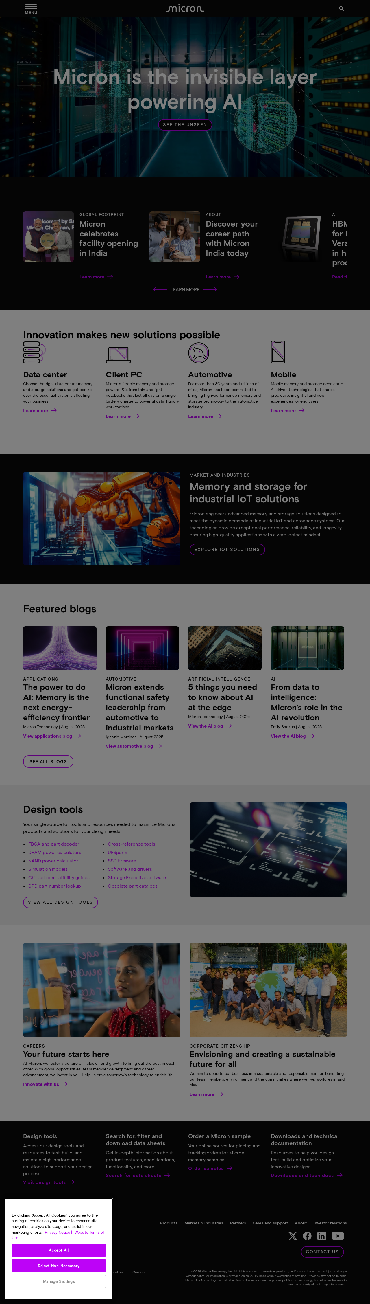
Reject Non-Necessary (59, 1265)
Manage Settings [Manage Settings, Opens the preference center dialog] (59, 1281)
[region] (59, 1248)
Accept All (59, 1250)
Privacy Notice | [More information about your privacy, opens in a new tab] (58, 1232)
